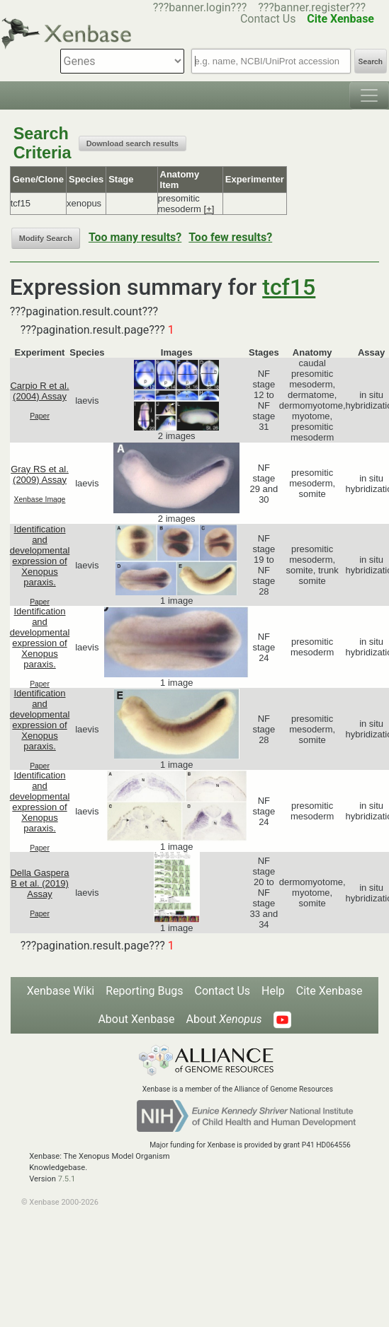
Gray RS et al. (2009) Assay (40, 474)
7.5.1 (67, 1178)
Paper (40, 416)
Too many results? (135, 237)
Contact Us (222, 991)
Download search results (132, 143)
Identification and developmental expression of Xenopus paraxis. (40, 555)
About (224, 1019)
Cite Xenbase (329, 991)
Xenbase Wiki (61, 991)
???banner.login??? (200, 7)
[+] (209, 209)
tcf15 (288, 287)
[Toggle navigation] (369, 95)
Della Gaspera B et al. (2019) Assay (39, 883)
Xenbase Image (40, 499)
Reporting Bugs (144, 991)
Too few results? (230, 237)
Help (273, 991)
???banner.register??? (312, 7)
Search (371, 61)
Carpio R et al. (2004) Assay (39, 391)
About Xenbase (136, 1019)
